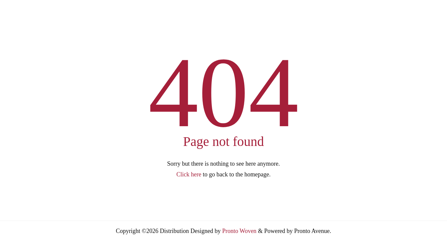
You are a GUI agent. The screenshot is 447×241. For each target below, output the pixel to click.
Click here (188, 174)
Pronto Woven (239, 231)
